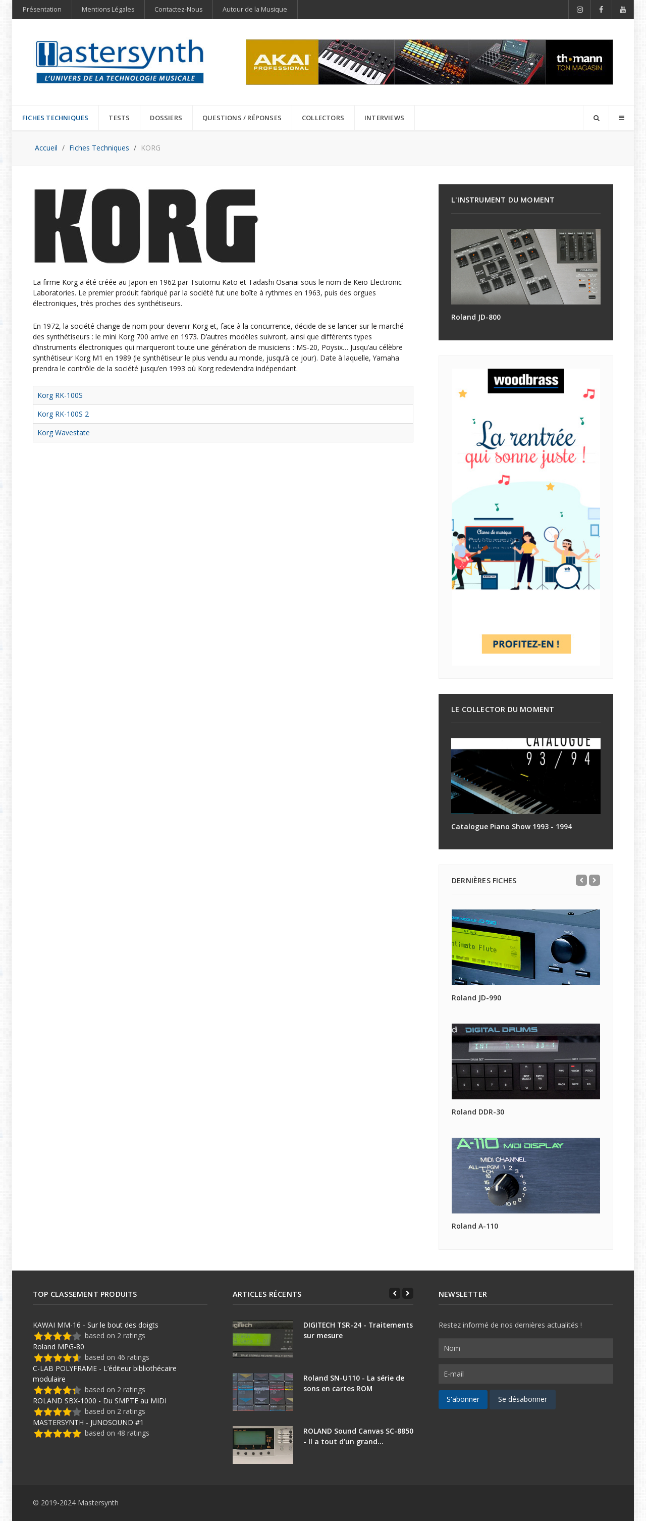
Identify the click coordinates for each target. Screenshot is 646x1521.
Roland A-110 (475, 1226)
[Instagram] (579, 9)
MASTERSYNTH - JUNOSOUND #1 (88, 1422)
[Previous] (581, 880)
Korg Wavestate (63, 432)
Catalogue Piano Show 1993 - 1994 (511, 826)
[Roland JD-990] (526, 947)
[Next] (594, 880)
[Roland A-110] (526, 1175)
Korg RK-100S (60, 395)
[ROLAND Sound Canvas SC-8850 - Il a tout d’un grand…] (263, 1445)
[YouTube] (623, 9)
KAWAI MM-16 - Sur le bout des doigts (95, 1325)
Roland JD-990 (476, 997)
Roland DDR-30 (478, 1112)
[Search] (596, 118)
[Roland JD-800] (526, 267)
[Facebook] (601, 9)
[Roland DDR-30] (526, 1061)
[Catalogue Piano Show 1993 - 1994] (526, 776)
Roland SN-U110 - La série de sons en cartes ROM (353, 1383)
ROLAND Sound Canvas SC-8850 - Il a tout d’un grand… (358, 1436)
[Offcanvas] (621, 118)
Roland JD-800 (476, 317)
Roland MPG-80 (58, 1346)
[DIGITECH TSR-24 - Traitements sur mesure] (263, 1339)
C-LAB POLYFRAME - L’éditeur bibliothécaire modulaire (105, 1373)
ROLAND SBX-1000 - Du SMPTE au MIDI (100, 1400)
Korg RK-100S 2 (63, 414)
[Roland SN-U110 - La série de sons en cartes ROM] (263, 1392)
